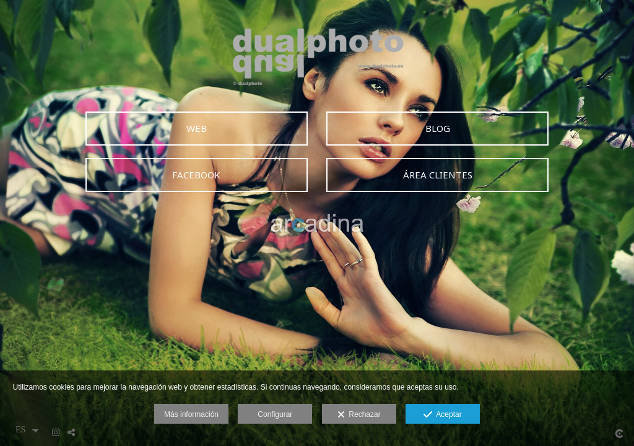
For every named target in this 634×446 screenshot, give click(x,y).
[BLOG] (437, 129)
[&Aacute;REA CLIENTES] (437, 175)
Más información (191, 414)
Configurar (275, 414)
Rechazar (359, 415)
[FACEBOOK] (196, 175)
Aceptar (442, 415)
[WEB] (196, 129)
